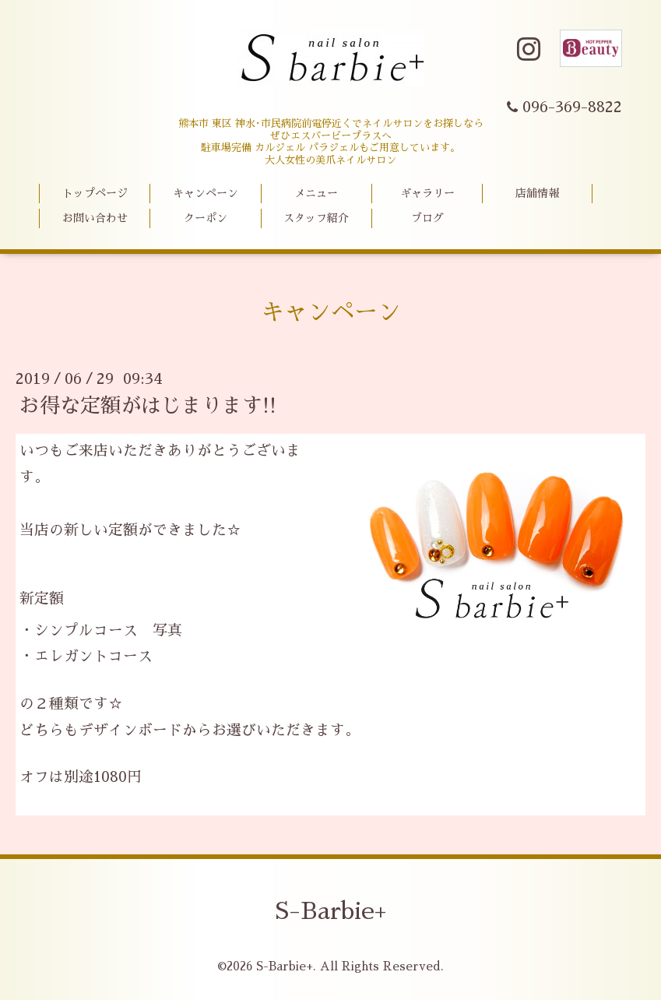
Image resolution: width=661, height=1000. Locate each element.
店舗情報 (537, 193)
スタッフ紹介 (316, 218)
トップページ (95, 193)
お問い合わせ (95, 218)
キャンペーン (205, 193)
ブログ (427, 218)
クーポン (205, 218)
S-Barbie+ (331, 911)
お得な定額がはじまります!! (147, 406)
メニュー (316, 193)
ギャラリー (427, 193)
